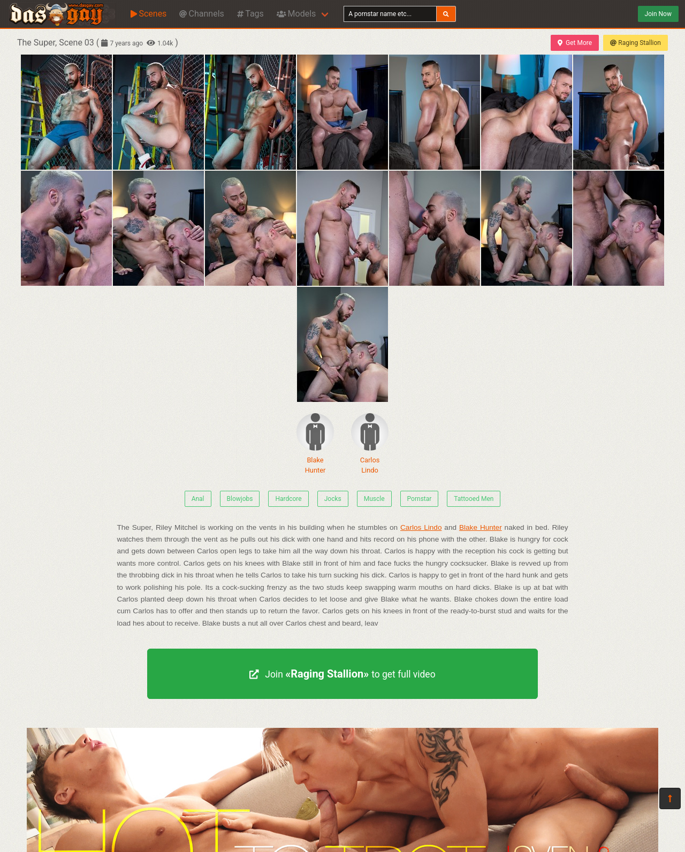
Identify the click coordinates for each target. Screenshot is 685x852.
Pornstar (419, 499)
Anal (198, 499)
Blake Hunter (315, 443)
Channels (201, 14)
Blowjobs (240, 499)
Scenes (148, 14)
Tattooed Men (473, 499)
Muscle (374, 499)
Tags (250, 14)
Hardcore (288, 499)
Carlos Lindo (370, 443)
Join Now (658, 14)
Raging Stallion (635, 43)
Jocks (332, 499)
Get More (575, 43)
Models (296, 14)
